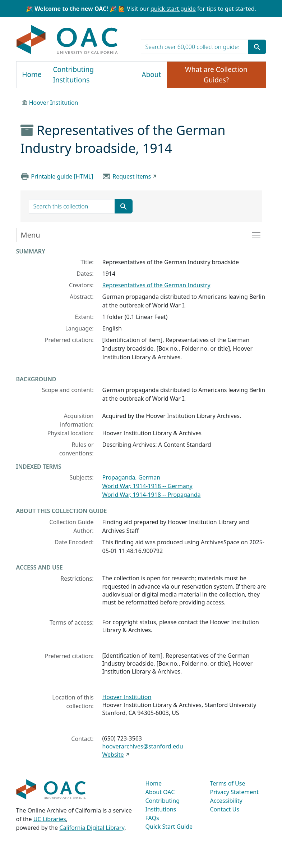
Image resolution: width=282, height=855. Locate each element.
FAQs (152, 818)
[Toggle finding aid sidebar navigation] (141, 235)
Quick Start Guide (169, 827)
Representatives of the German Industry (156, 285)
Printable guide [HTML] (62, 176)
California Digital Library (91, 828)
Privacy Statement (234, 792)
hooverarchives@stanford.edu (142, 746)
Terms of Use (227, 783)
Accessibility (226, 801)
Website (113, 755)
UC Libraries (49, 819)
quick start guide (173, 9)
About (151, 74)
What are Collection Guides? (216, 75)
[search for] (195, 47)
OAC (67, 39)
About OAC (160, 792)
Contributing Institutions (73, 75)
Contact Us (224, 809)
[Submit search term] (257, 47)
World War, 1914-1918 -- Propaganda (151, 495)
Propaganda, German (131, 477)
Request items (131, 176)
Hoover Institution (53, 103)
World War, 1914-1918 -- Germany (147, 486)
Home (32, 74)
